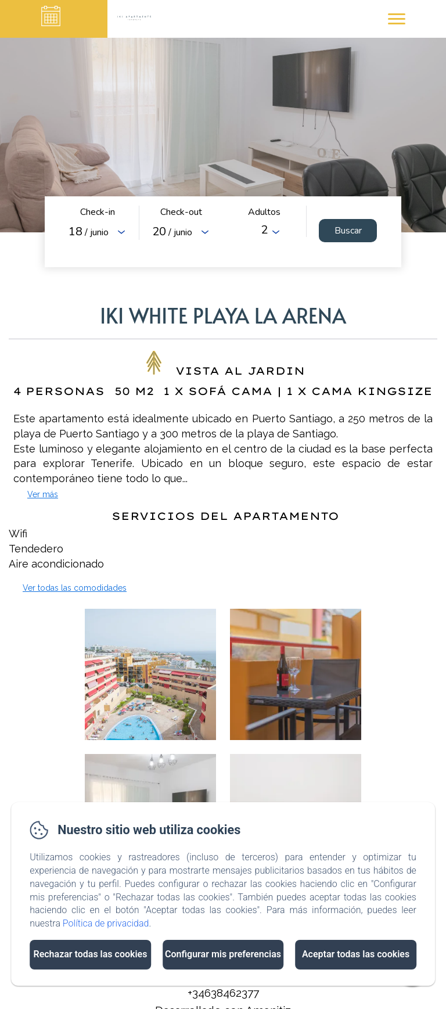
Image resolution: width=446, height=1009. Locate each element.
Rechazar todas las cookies (90, 954)
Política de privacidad (106, 923)
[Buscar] (348, 230)
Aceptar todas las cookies (355, 954)
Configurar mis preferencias (223, 954)
